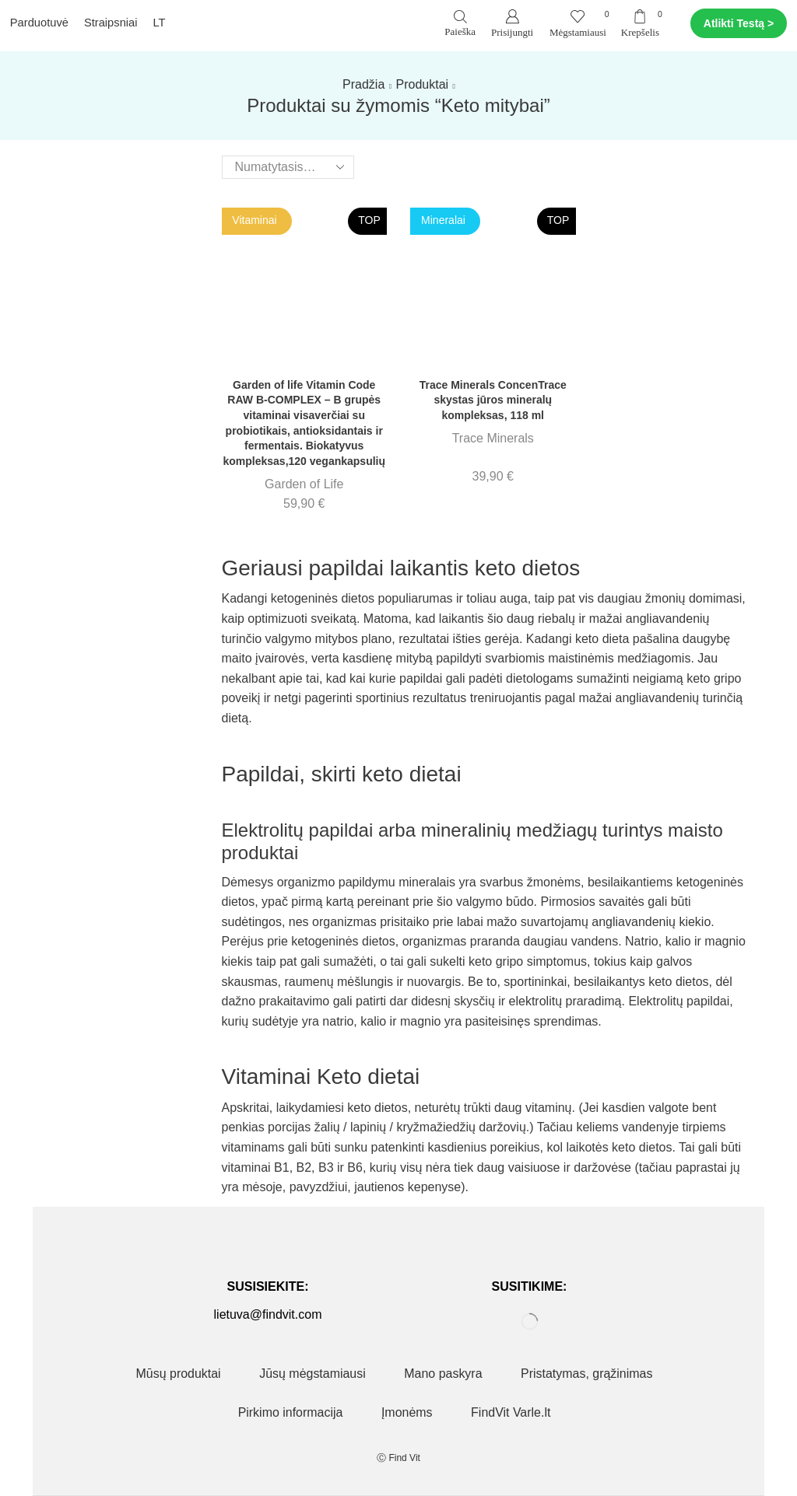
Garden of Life (304, 484)
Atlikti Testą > (739, 23)
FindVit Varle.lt (510, 1412)
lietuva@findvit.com (268, 1314)
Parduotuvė (39, 22)
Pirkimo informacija (290, 1412)
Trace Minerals (493, 438)
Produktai (422, 84)
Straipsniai (111, 22)
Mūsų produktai (178, 1373)
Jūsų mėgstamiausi (312, 1373)
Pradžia (363, 84)
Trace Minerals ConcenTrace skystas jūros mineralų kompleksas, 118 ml (493, 400)
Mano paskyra (443, 1373)
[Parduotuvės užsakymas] (288, 167)
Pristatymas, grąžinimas (586, 1373)
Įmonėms (407, 1412)
